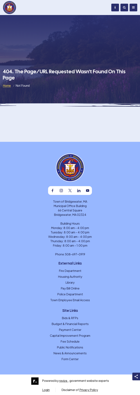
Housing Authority (70, 276)
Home (7, 85)
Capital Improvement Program (70, 335)
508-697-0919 (75, 254)
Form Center (70, 359)
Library (70, 282)
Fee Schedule (70, 341)
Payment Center (70, 330)
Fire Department (70, 271)
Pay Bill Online (70, 288)
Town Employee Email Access (70, 300)
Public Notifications (70, 347)
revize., (64, 381)
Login (46, 390)
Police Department (70, 294)
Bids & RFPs (70, 318)
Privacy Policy (88, 390)
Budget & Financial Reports (70, 324)
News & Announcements (70, 353)
